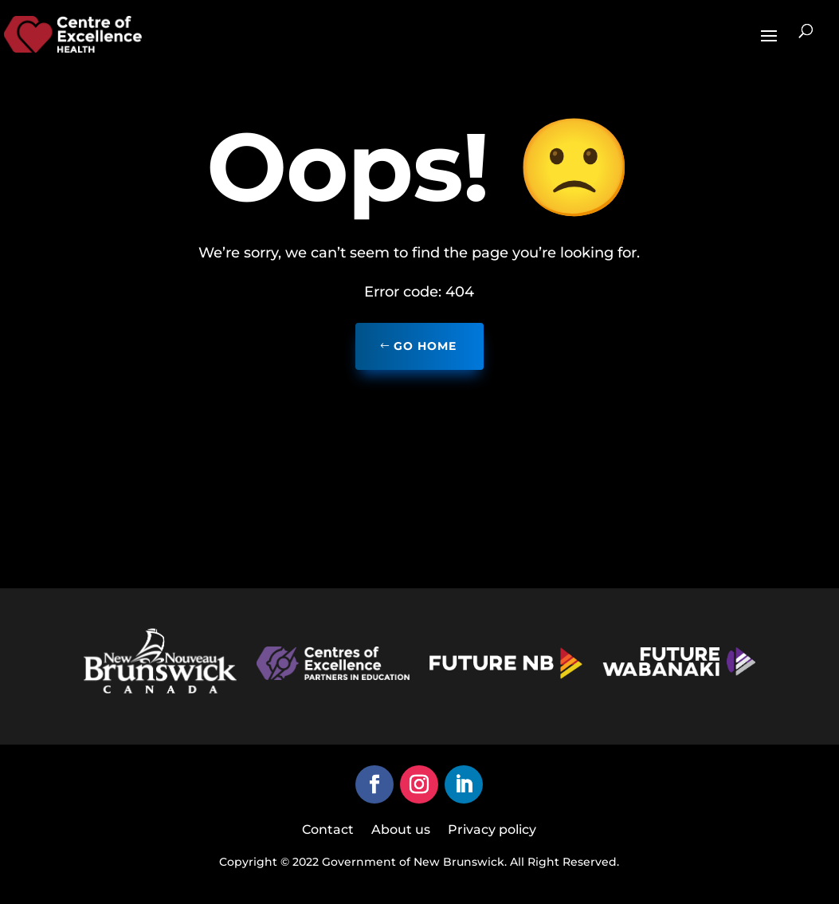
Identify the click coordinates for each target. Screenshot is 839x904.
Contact (328, 830)
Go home (425, 346)
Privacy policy (492, 830)
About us (400, 830)
